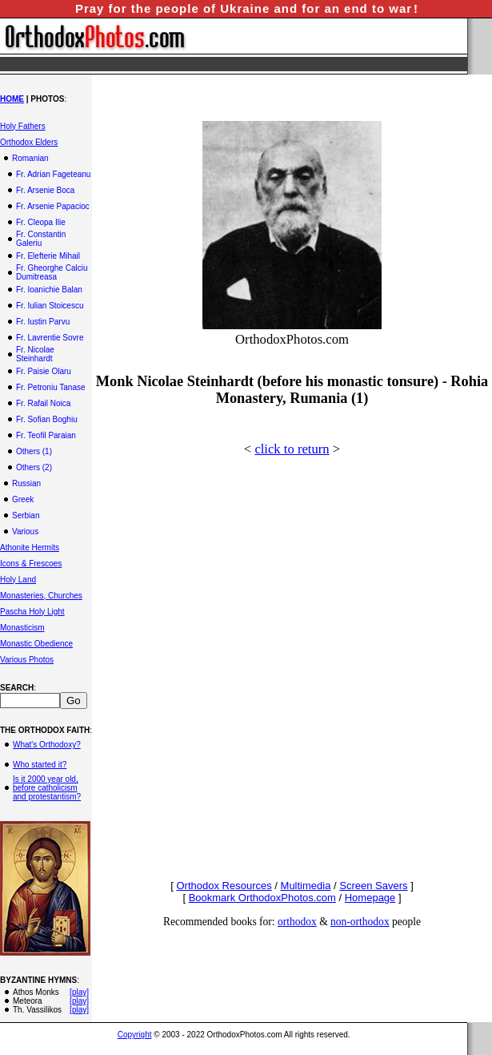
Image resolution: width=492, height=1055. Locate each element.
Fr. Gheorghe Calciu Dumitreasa (52, 272)
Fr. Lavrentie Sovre (49, 337)
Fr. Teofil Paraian (46, 435)
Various (25, 531)
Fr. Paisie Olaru (43, 371)
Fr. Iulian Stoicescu (49, 305)
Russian (26, 483)
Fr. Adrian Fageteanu (53, 174)
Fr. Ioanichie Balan (49, 289)
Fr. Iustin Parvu (43, 321)
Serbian (25, 515)
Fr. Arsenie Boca (45, 190)
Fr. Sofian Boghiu (47, 419)
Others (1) (34, 451)
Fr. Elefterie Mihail (48, 256)
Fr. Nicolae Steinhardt (35, 354)
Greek (23, 499)
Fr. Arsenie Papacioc (53, 206)
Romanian (30, 158)
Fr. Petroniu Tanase (51, 387)
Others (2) (34, 467)
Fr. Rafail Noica (43, 403)
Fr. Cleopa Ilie (41, 222)
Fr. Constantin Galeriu (41, 239)
